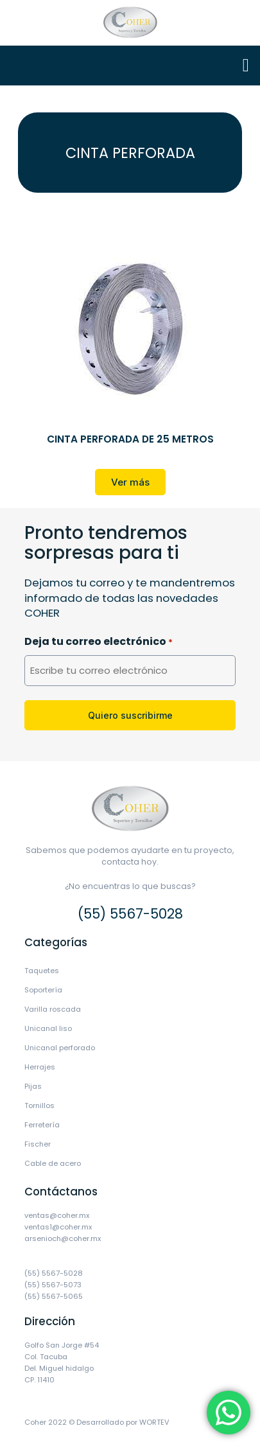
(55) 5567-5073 (53, 1285)
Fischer (37, 1144)
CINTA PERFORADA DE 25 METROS (130, 439)
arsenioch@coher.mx (62, 1238)
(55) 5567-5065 (53, 1296)
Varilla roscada (52, 1009)
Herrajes (39, 1067)
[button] (246, 65)
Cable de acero (52, 1163)
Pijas (33, 1086)
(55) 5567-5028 (130, 913)
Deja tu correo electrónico (98, 642)
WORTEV (154, 1422)
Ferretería (42, 1125)
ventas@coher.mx (56, 1215)
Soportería (43, 990)
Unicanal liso (48, 1028)
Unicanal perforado (59, 1048)
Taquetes (41, 970)
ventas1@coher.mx (58, 1227)
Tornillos (39, 1105)
